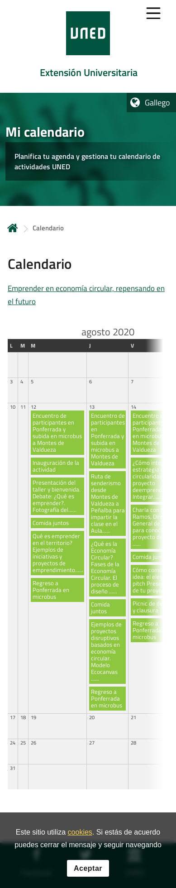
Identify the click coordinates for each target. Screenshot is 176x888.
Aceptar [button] (88, 870)
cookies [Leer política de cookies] (80, 834)
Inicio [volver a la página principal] (13, 228)
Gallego (157, 102)
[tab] (88, 46)
